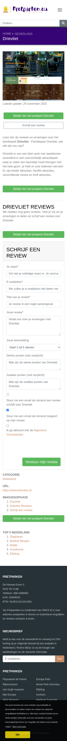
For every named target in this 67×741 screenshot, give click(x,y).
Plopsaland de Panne (14, 679)
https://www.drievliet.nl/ (17, 490)
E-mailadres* (14, 281)
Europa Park (43, 679)
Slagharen (16, 536)
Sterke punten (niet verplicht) (24, 355)
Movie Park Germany (48, 684)
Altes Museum (11, 699)
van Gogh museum (13, 689)
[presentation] (33, 448)
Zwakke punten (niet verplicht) (25, 375)
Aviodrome (16, 549)
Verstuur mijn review (41, 462)
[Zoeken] (63, 23)
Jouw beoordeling (17, 340)
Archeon (41, 694)
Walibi (14, 545)
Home (7, 33)
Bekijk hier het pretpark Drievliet (33, 518)
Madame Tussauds (46, 699)
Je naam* (12, 266)
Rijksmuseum (10, 684)
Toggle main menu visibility (60, 9)
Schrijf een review (21, 510)
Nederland (24, 33)
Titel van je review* (18, 297)
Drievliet (15, 501)
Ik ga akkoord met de (26, 432)
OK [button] (18, 734)
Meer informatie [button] (19, 727)
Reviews (21, 505)
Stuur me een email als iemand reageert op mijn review (31, 418)
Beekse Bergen (19, 540)
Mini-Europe (9, 694)
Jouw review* (14, 312)
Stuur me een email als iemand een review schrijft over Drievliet (33, 402)
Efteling (14, 553)
